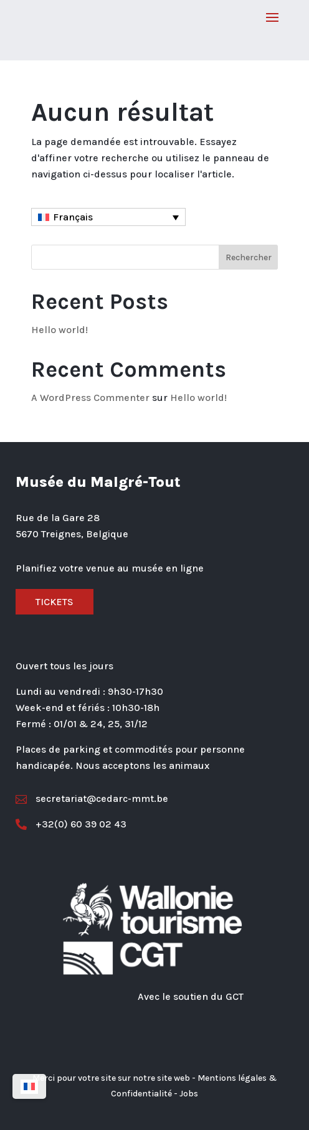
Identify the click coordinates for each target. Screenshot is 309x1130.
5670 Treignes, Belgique (72, 534)
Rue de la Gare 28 (58, 518)
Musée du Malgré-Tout (98, 482)
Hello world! (59, 330)
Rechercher (249, 257)
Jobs (188, 1093)
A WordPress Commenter (90, 397)
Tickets (55, 602)
